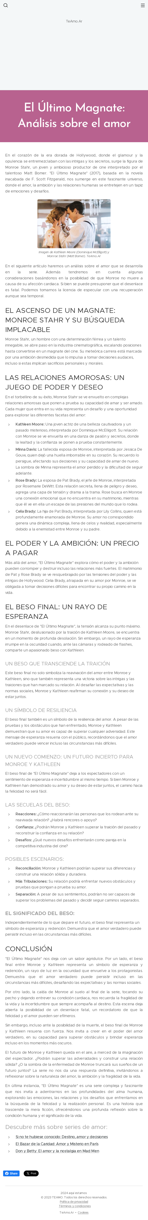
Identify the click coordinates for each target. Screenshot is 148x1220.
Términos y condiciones (75, 1206)
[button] (5, 5)
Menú (143, 5)
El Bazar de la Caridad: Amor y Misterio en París (57, 1144)
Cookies (83, 1212)
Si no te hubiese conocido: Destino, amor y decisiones (62, 1137)
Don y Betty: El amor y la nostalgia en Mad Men (57, 1151)
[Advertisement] (74, 57)
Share (11, 1173)
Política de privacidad (74, 1202)
